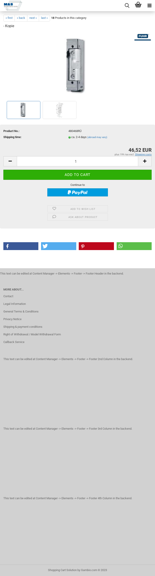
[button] (20, 246)
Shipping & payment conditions (22, 326)
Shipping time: (12, 137)
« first (9, 18)
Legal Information (14, 304)
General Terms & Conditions (21, 311)
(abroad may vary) (97, 137)
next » (33, 18)
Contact (8, 296)
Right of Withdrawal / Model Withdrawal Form (32, 334)
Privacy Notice (12, 319)
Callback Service (13, 342)
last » (44, 18)
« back (21, 18)
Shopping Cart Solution (62, 570)
